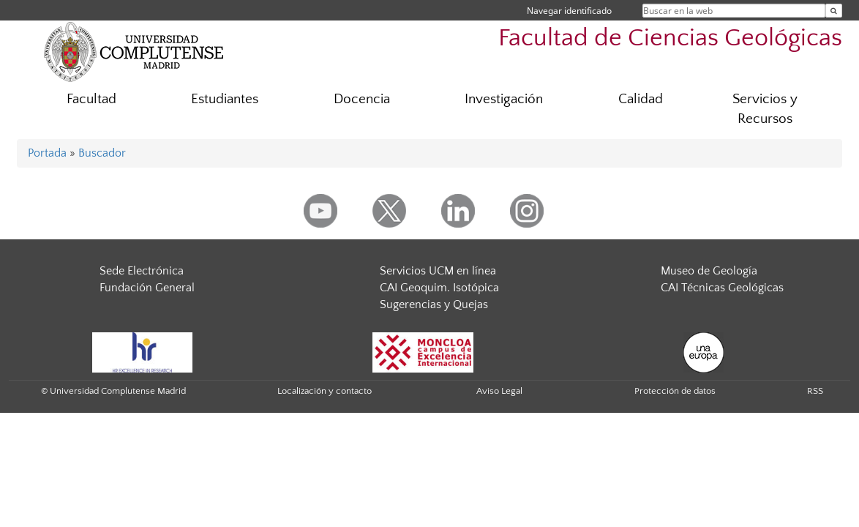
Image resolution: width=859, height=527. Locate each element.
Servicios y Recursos (765, 109)
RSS (815, 391)
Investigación (504, 99)
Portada (47, 153)
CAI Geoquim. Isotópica (439, 287)
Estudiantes (224, 99)
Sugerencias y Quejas (434, 304)
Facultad (91, 99)
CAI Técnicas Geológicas (722, 287)
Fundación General (147, 287)
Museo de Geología (709, 270)
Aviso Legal (499, 391)
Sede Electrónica (142, 270)
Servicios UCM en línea (438, 270)
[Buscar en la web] (833, 11)
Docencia (362, 99)
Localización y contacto (324, 391)
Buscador (102, 153)
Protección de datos (675, 391)
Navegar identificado (569, 10)
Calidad (640, 99)
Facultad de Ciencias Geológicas (670, 38)
